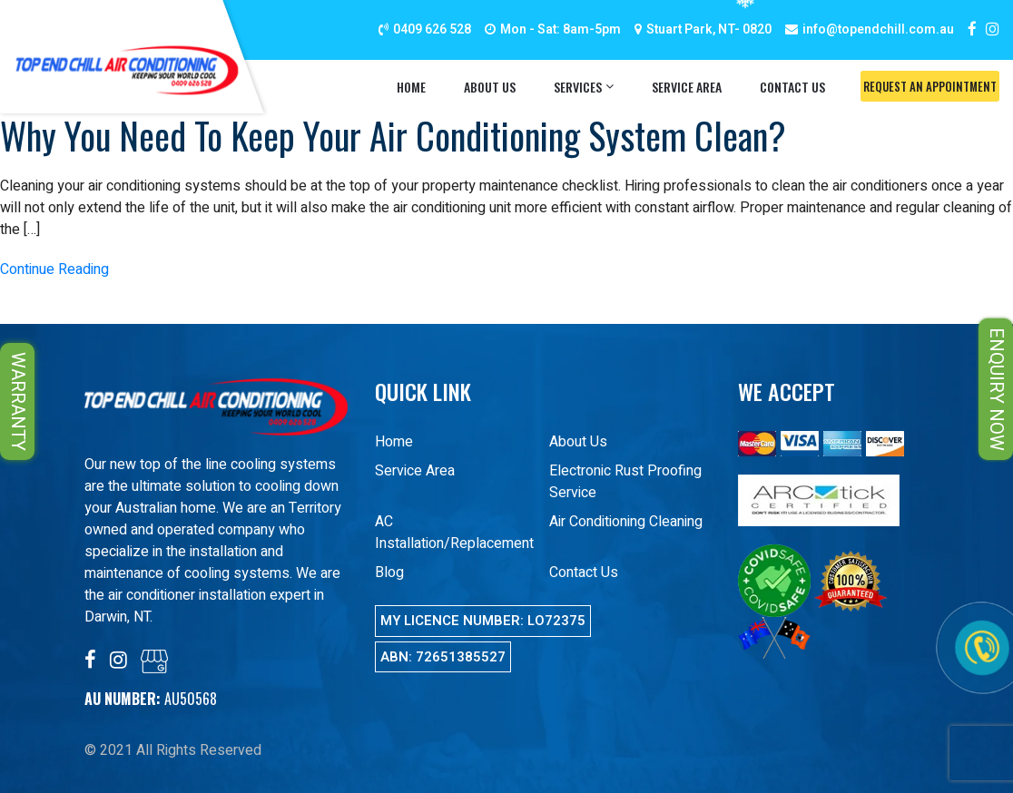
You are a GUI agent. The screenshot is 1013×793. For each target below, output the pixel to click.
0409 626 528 (432, 29)
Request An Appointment (930, 86)
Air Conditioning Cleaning (626, 522)
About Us (490, 86)
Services (578, 86)
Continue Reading (54, 269)
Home (411, 86)
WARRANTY (18, 401)
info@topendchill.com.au (878, 29)
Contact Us (792, 86)
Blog (389, 572)
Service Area (687, 86)
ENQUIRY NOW (996, 389)
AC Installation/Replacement (454, 532)
